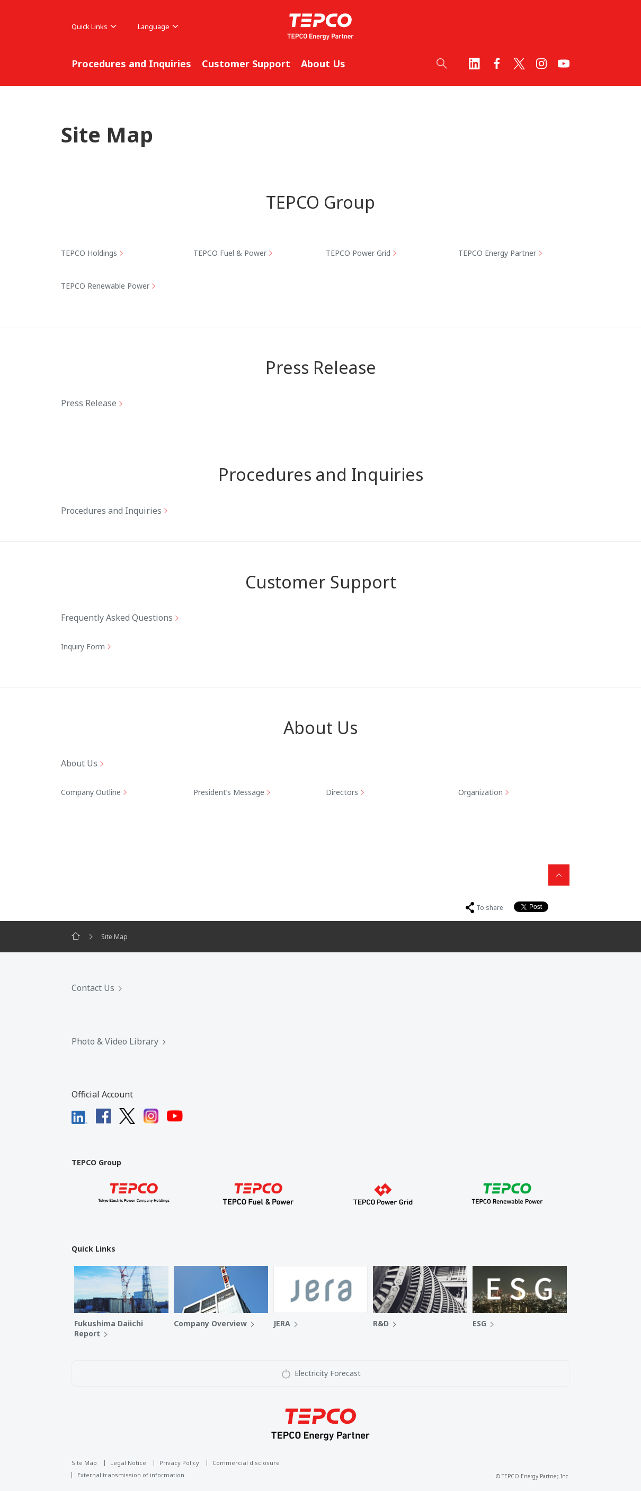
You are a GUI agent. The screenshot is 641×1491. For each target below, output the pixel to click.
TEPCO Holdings (89, 253)
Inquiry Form (83, 646)
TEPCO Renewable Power (105, 286)
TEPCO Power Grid (358, 253)
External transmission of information (130, 1475)
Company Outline (91, 792)
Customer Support (246, 63)
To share (489, 907)
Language (158, 26)
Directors (342, 792)
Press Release (89, 403)
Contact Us (93, 988)
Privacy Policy (179, 1463)
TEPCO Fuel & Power (229, 253)
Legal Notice (128, 1463)
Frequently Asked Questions (117, 617)
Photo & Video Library (115, 1041)
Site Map (84, 1463)
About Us (323, 63)
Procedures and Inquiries (131, 63)
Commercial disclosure (246, 1463)
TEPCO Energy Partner (497, 253)
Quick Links (94, 26)
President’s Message (228, 792)
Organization (480, 792)
